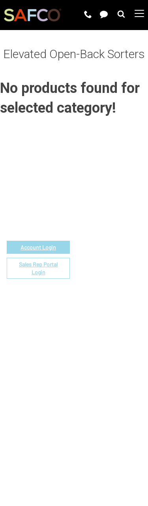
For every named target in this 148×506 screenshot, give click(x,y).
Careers (85, 343)
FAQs (81, 296)
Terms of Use (50, 455)
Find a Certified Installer (107, 269)
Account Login (38, 247)
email (45, 201)
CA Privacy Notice (60, 465)
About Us (86, 334)
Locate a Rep (92, 278)
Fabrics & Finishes (99, 232)
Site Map (103, 465)
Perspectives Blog (99, 361)
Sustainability (93, 370)
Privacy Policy (93, 455)
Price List (87, 223)
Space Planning (95, 260)
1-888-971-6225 (38, 210)
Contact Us (89, 352)
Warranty (86, 287)
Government (91, 214)
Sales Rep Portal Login (38, 268)
